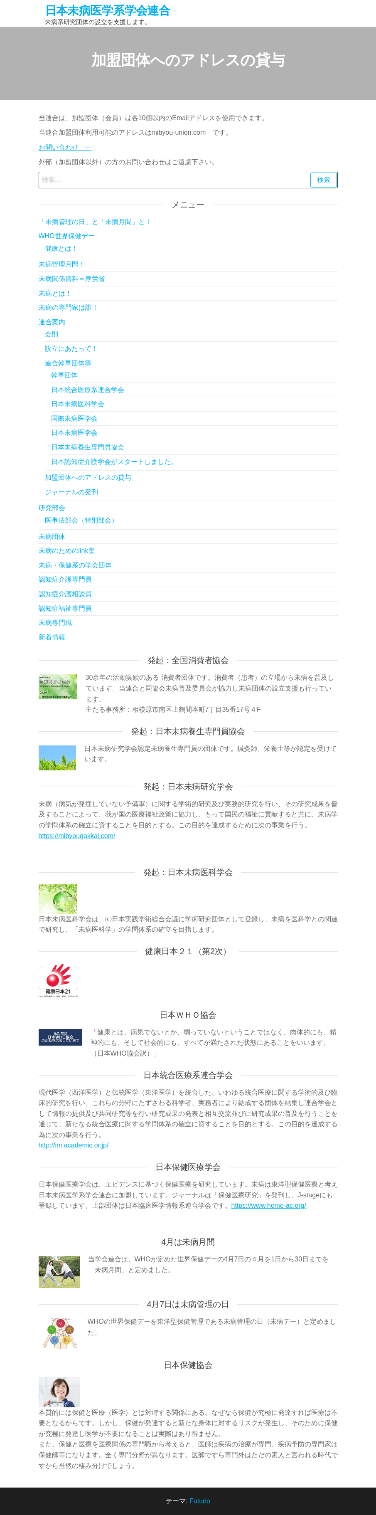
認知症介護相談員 (65, 593)
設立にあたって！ (71, 348)
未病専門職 (55, 622)
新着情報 (52, 637)
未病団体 (52, 536)
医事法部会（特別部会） (81, 520)
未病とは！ (55, 293)
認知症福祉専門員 (65, 608)
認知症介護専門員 (65, 579)
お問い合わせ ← (65, 147)
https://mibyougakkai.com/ (77, 835)
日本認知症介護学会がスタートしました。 (114, 461)
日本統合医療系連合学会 (87, 389)
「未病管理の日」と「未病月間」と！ (95, 221)
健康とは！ (61, 248)
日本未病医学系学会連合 (107, 10)
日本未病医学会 (74, 432)
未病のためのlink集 (67, 550)
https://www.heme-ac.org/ (269, 1205)
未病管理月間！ (62, 264)
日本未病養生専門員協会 (87, 447)
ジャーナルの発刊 (71, 492)
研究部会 (52, 507)
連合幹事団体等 (68, 363)
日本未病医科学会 (77, 403)
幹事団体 (64, 375)
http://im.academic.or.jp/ (74, 1145)
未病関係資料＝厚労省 (72, 278)
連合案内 (52, 322)
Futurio (199, 1501)
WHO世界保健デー (67, 235)
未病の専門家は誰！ (68, 307)
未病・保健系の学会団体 (75, 565)
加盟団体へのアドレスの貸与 (88, 477)
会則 (51, 334)
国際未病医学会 (74, 418)
